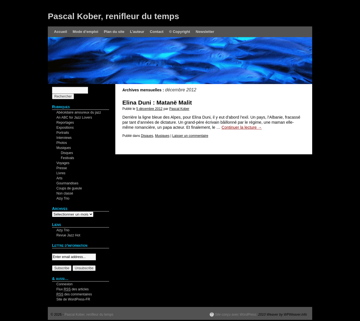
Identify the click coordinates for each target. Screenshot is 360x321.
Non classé (65, 193)
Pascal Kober (179, 109)
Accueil (60, 32)
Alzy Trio (63, 198)
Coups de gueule (69, 188)
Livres (61, 173)
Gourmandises (67, 183)
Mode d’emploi (85, 32)
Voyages (63, 163)
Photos (62, 143)
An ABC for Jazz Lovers (74, 117)
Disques (147, 136)
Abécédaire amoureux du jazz (79, 112)
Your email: (60, 251)
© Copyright (179, 32)
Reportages (65, 123)
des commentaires (74, 294)
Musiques (162, 136)
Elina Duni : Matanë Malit (157, 102)
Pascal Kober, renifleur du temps (113, 16)
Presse (62, 168)
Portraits (63, 133)
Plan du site (114, 32)
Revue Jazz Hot (68, 235)
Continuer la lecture (242, 127)
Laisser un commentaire (190, 136)
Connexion (65, 284)
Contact (156, 32)
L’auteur (137, 32)
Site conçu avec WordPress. (236, 315)
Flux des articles (73, 289)
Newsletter (205, 32)
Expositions (65, 128)
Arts (59, 178)
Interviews (64, 138)
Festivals (67, 158)
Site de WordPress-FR (73, 299)
